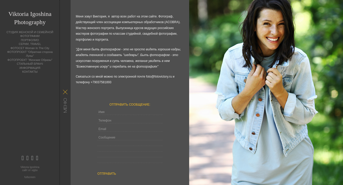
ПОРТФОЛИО (30, 40)
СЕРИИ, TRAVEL (30, 43)
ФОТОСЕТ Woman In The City (30, 48)
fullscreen (30, 177)
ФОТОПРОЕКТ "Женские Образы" (29, 59)
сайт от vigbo (30, 170)
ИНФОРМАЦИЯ (30, 67)
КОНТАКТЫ (29, 71)
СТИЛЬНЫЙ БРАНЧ (30, 63)
